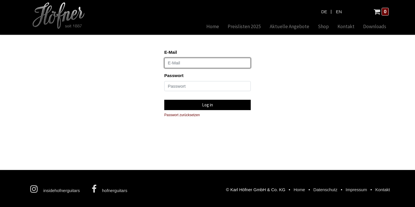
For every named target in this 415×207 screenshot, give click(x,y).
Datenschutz (325, 189)
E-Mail (170, 52)
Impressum (356, 189)
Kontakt (382, 189)
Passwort (174, 75)
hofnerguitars (109, 189)
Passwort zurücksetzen (182, 115)
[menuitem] (212, 27)
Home (299, 189)
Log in (207, 105)
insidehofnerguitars (55, 189)
